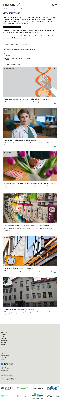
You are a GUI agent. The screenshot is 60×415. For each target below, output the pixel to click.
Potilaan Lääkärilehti (19, 36)
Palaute (3, 353)
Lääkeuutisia (7, 152)
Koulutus (3, 344)
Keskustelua (7, 195)
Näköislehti (3, 338)
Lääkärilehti (7, 9)
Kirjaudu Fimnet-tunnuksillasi (12, 27)
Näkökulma (7, 278)
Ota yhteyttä (4, 332)
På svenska (3, 357)
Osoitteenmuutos (5, 355)
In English (3, 359)
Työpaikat (3, 342)
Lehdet (2, 336)
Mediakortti (3, 334)
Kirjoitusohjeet (4, 340)
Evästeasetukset (5, 361)
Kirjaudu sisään (17, 9)
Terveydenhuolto (8, 68)
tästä (38, 32)
